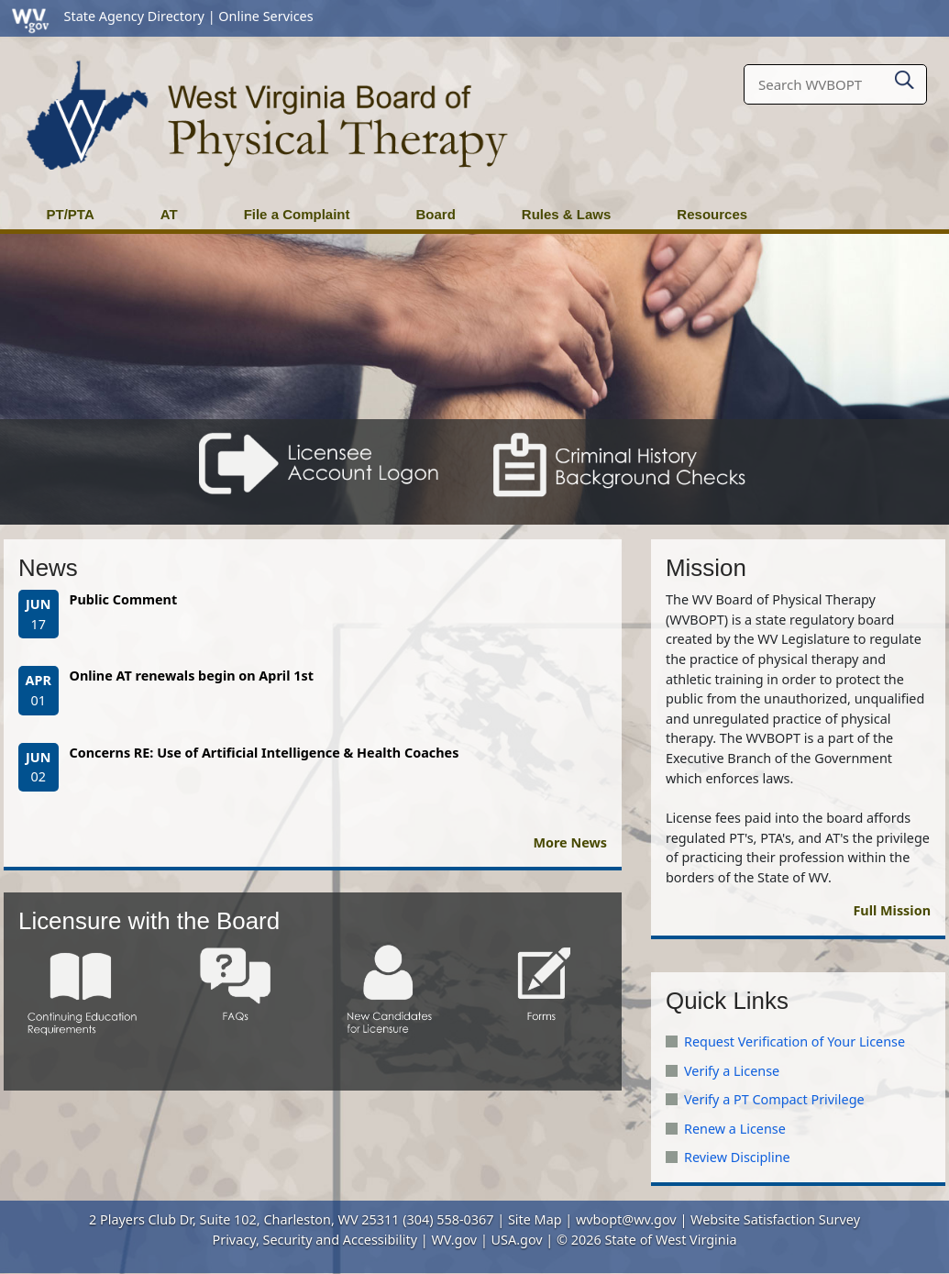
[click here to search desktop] (904, 76)
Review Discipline (737, 1158)
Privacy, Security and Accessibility (315, 1240)
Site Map (535, 1220)
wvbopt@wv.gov (626, 1220)
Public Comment (124, 600)
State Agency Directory (134, 16)
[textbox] (835, 84)
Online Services (265, 16)
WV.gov (454, 1240)
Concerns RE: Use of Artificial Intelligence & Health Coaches (264, 753)
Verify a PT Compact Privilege (774, 1100)
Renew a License (735, 1129)
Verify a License (731, 1071)
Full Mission (892, 911)
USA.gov (517, 1240)
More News (570, 843)
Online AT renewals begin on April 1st (192, 676)
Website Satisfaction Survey (775, 1220)
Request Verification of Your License (794, 1042)
